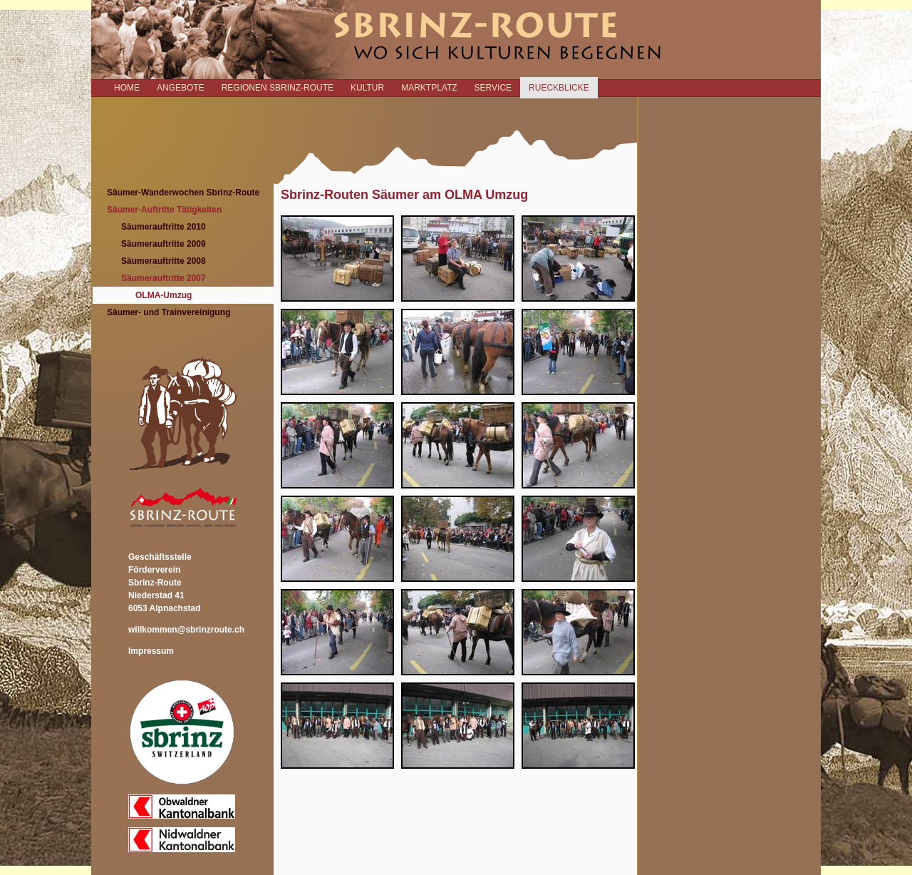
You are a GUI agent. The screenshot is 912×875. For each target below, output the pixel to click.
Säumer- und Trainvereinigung (168, 312)
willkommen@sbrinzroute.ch (186, 630)
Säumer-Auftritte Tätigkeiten (164, 210)
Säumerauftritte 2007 (163, 278)
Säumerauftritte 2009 (163, 244)
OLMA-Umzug (163, 295)
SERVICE (493, 88)
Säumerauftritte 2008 (163, 261)
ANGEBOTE (180, 88)
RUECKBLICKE (559, 88)
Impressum (151, 651)
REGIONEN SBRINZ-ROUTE (277, 88)
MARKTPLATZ (429, 88)
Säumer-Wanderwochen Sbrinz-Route (183, 193)
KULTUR (367, 88)
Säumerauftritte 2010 (163, 227)
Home (127, 88)
